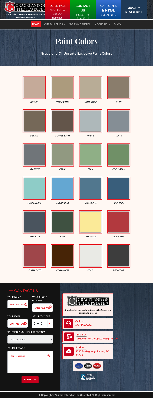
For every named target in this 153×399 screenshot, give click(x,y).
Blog (117, 24)
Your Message (16, 348)
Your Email (14, 316)
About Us (101, 24)
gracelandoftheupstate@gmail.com (98, 338)
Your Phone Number (39, 299)
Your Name (14, 297)
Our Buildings (53, 24)
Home (35, 24)
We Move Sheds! (79, 24)
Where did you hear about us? (26, 332)
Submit (30, 379)
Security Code (41, 316)
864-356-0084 (83, 325)
